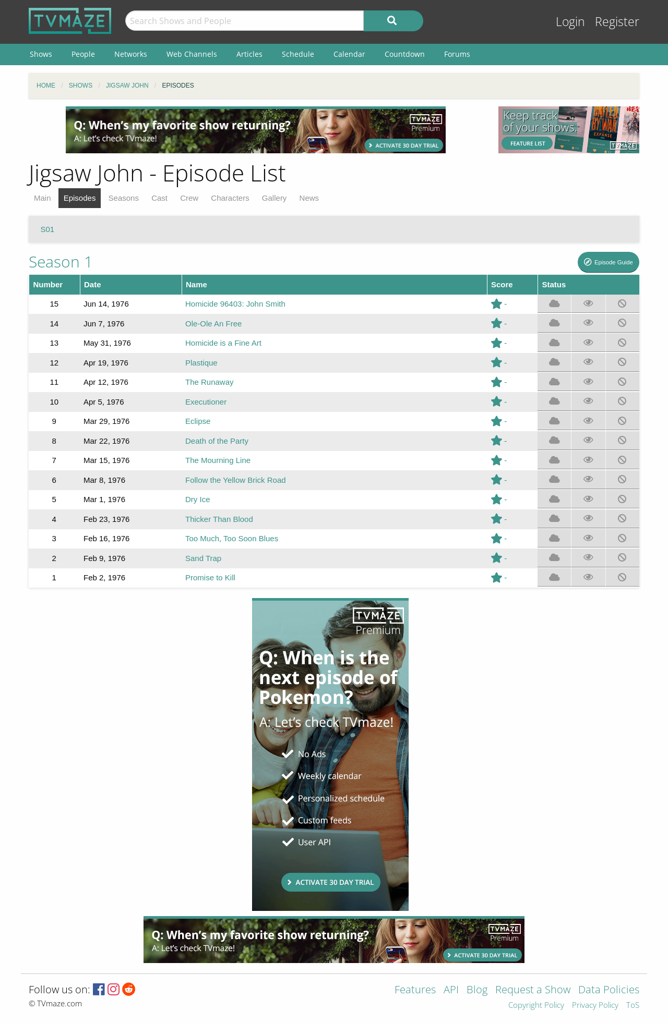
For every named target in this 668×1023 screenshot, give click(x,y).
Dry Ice (197, 499)
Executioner (205, 401)
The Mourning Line (217, 460)
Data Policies (608, 990)
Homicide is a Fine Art (223, 342)
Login (570, 22)
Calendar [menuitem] (349, 54)
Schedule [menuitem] (298, 54)
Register (617, 22)
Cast (159, 197)
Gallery (274, 197)
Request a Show (532, 990)
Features (415, 990)
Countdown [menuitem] (405, 54)
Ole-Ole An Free (213, 323)
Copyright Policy (536, 1005)
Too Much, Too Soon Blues (231, 538)
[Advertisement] (256, 129)
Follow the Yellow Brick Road (235, 480)
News (309, 197)
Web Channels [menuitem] (191, 54)
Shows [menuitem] (41, 54)
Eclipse (197, 421)
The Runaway (209, 381)
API (451, 990)
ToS (632, 1005)
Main (42, 197)
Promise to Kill (210, 577)
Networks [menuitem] (130, 54)
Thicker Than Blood (219, 519)
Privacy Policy (595, 1005)
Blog (477, 990)
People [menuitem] (83, 54)
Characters (230, 197)
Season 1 (61, 261)
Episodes (80, 197)
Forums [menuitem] (457, 54)
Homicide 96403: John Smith (235, 303)
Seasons (124, 197)
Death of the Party (216, 440)
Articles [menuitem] (249, 54)
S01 (48, 229)
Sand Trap (203, 558)
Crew (189, 197)
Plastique (201, 362)
